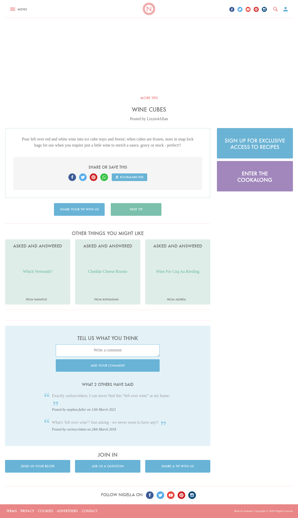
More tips (149, 98)
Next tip (136, 209)
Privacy (27, 511)
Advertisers (67, 511)
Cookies (45, 511)
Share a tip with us (177, 466)
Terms (11, 511)
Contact (89, 511)
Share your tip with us (79, 209)
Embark (248, 510)
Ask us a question (108, 466)
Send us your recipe (38, 466)
